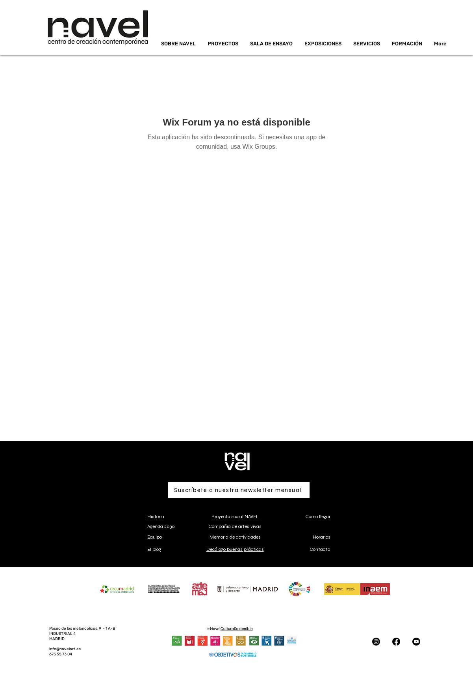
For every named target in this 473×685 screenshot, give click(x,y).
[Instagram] (376, 642)
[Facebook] (396, 642)
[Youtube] (416, 642)
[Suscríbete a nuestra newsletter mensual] (239, 490)
